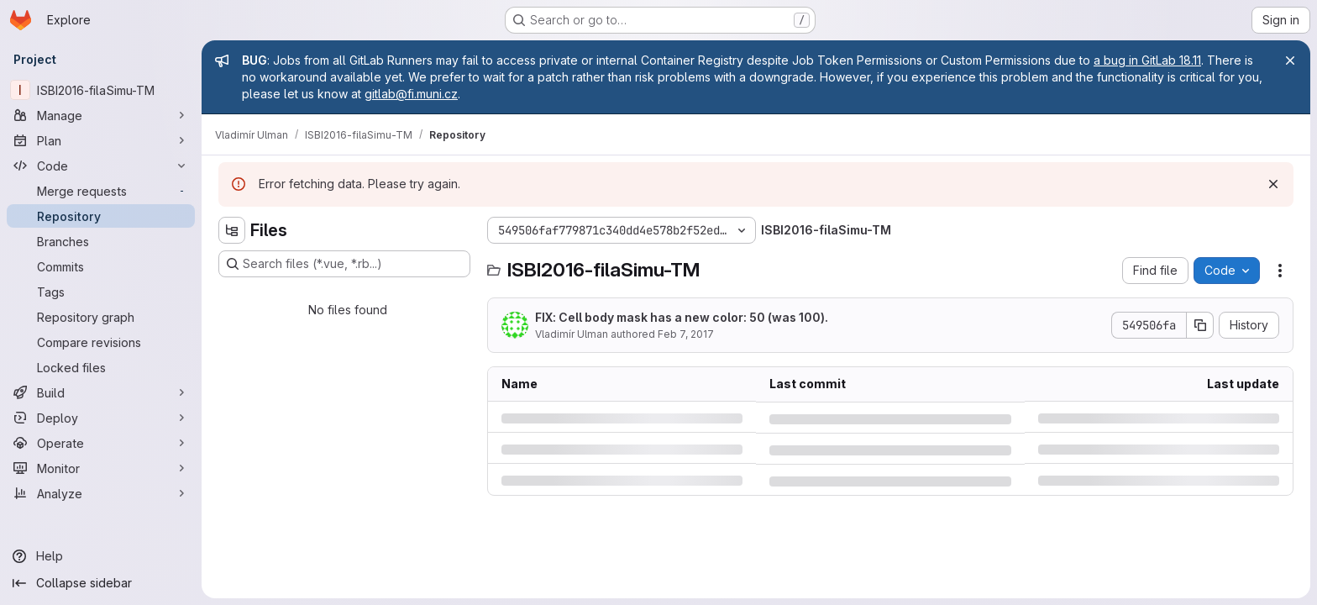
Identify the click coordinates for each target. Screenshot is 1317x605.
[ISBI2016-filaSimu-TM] (101, 90)
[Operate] (101, 443)
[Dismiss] (1273, 184)
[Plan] (101, 140)
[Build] (101, 392)
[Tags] (101, 291)
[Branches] (101, 241)
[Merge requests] (101, 191)
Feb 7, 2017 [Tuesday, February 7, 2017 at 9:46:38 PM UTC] (686, 334)
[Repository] (101, 216)
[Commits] (101, 266)
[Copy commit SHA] (1200, 325)
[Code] (101, 165)
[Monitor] (101, 468)
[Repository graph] (101, 317)
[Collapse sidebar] (101, 583)
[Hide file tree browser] (231, 230)
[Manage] (101, 115)
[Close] (1290, 60)
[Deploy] (101, 417)
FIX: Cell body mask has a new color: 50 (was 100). (681, 317)
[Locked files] (101, 367)
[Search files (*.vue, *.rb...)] (344, 263)
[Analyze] (101, 493)
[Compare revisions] (101, 342)
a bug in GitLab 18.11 (1147, 60)
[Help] (101, 556)
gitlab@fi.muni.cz (411, 94)
